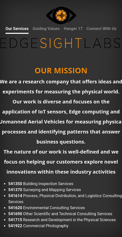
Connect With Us (101, 28)
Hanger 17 (73, 28)
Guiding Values (46, 28)
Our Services (17, 28)
